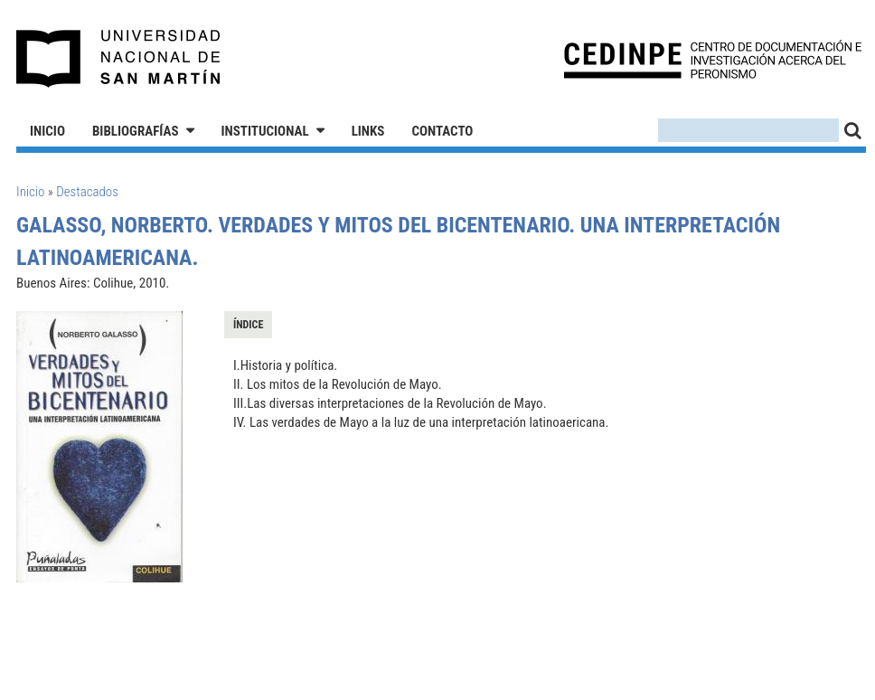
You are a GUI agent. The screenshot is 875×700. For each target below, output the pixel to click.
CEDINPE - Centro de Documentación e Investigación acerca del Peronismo (712, 59)
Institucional (265, 131)
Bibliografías (135, 131)
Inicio (47, 131)
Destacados (87, 192)
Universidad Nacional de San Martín (118, 59)
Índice (248, 324)
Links (368, 131)
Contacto (442, 131)
